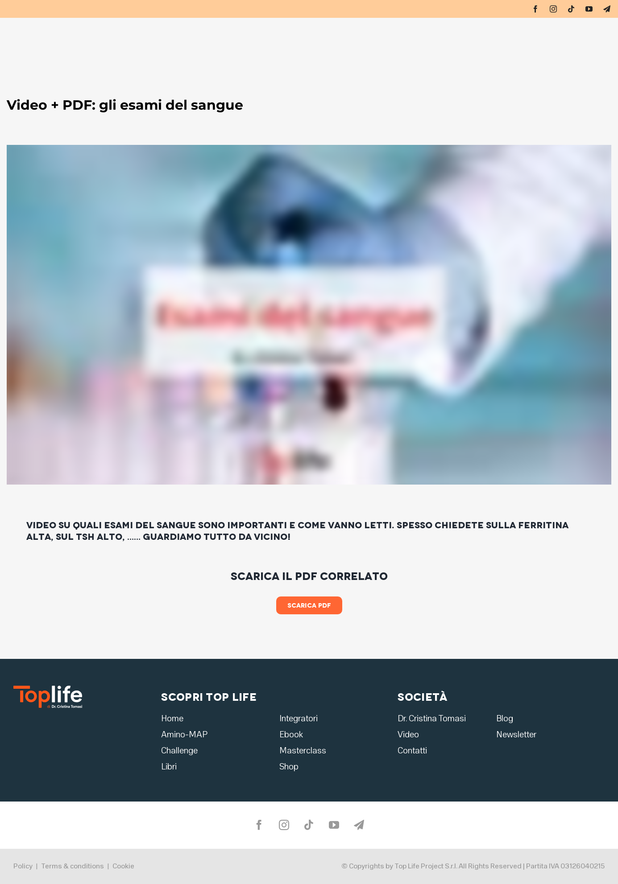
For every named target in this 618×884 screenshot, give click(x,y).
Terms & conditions (72, 866)
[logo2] (47, 688)
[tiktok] (571, 9)
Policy (23, 866)
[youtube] (589, 9)
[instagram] (553, 9)
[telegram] (607, 9)
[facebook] (535, 9)
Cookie (123, 866)
